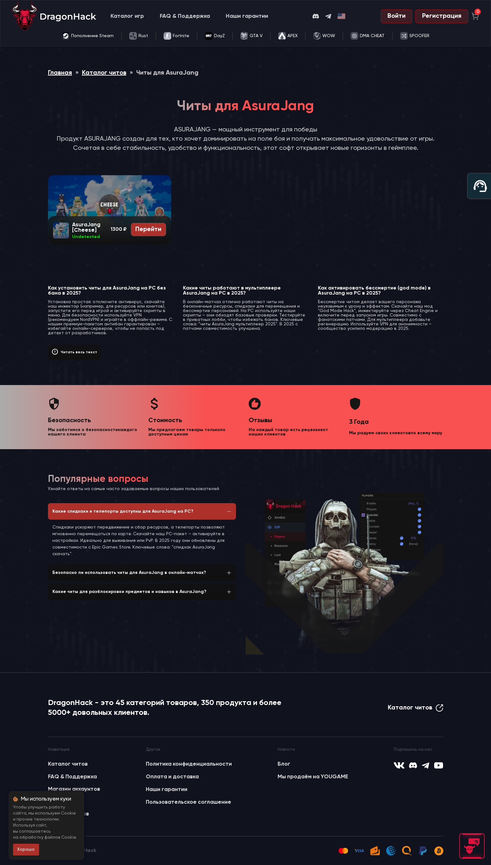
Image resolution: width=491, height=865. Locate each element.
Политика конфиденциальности (189, 764)
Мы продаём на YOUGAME (313, 777)
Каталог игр (127, 16)
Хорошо (26, 849)
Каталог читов (104, 73)
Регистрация (441, 16)
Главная (60, 73)
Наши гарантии (247, 16)
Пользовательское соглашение (188, 802)
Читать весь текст (79, 352)
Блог (284, 764)
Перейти (148, 229)
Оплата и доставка (172, 777)
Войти (396, 16)
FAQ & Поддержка (185, 16)
